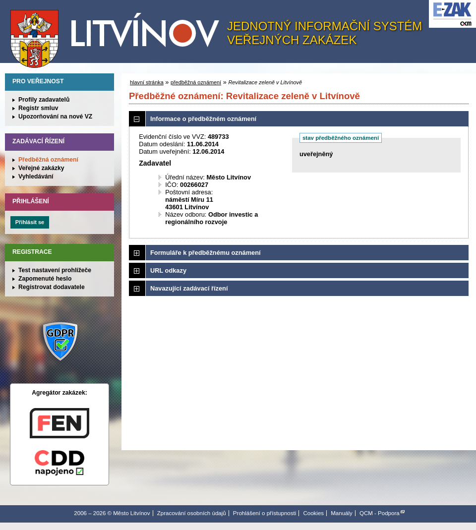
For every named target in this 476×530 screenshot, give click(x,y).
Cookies (313, 513)
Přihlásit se (29, 222)
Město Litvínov (118, 34)
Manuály (342, 513)
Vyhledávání (36, 176)
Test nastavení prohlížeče (54, 270)
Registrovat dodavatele (51, 287)
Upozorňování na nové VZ (55, 116)
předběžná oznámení (196, 82)
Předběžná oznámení (48, 159)
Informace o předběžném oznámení (203, 118)
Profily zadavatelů (43, 99)
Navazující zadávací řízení (189, 288)
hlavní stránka (147, 82)
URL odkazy (168, 270)
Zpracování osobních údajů (191, 513)
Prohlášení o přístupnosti (264, 513)
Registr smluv (38, 108)
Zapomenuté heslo (44, 278)
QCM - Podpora (379, 513)
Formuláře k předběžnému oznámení (205, 252)
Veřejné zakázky (41, 168)
